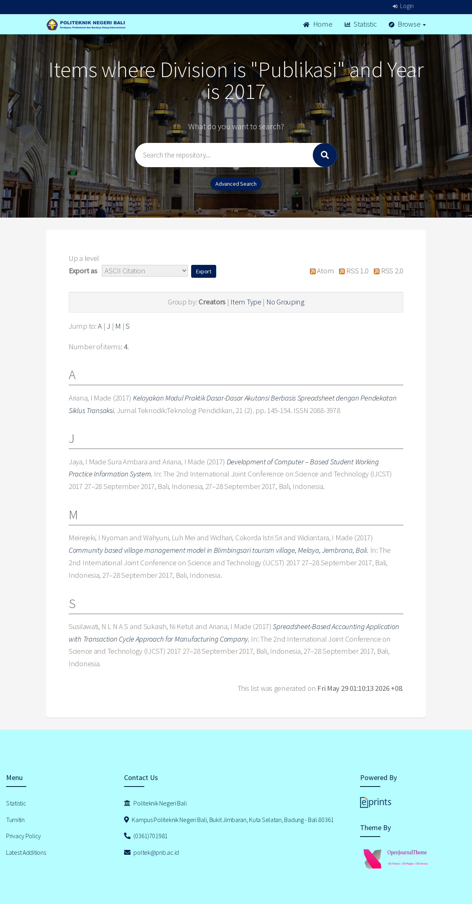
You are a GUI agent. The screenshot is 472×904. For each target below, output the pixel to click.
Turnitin (15, 820)
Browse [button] (407, 24)
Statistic (361, 24)
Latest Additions (26, 852)
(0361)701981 (146, 836)
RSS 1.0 (352, 270)
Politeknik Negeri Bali (155, 803)
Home (317, 24)
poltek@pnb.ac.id (151, 852)
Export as (83, 270)
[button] (203, 271)
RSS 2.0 (386, 270)
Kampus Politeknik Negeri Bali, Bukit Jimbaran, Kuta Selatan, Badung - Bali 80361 (229, 820)
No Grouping (285, 301)
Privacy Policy (23, 836)
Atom (320, 270)
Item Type (245, 301)
